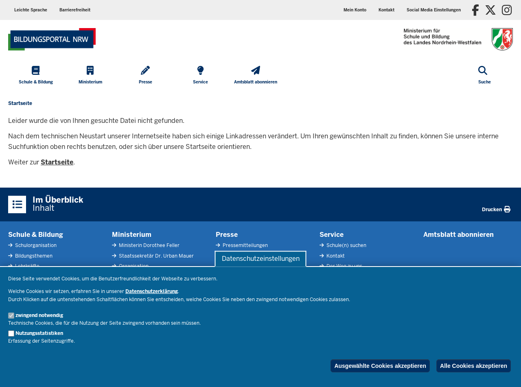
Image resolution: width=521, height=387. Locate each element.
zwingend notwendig (39, 315)
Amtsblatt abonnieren (458, 234)
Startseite (57, 162)
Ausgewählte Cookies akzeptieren (380, 366)
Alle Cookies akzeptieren (473, 366)
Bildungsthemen (33, 256)
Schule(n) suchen (345, 245)
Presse (227, 234)
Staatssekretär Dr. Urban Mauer (156, 256)
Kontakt (335, 256)
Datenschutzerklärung (151, 291)
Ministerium (131, 234)
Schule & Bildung (35, 234)
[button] (434, 10)
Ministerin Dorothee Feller (149, 245)
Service (332, 234)
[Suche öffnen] (484, 76)
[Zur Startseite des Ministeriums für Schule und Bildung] (52, 39)
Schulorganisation (35, 245)
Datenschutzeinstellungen (261, 258)
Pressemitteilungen (244, 245)
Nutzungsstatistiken (39, 333)
